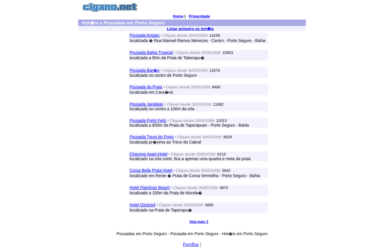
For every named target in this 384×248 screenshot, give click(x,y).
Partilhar (191, 244)
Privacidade (199, 16)
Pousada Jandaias (146, 104)
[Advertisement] (103, 120)
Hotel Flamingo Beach (150, 187)
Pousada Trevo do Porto (152, 137)
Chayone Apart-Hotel (148, 154)
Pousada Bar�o (145, 70)
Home (178, 16)
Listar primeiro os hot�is (190, 29)
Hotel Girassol (142, 204)
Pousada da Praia (146, 87)
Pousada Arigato (145, 35)
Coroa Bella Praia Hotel (151, 170)
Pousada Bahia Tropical (151, 52)
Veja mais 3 (198, 222)
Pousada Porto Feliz (148, 120)
